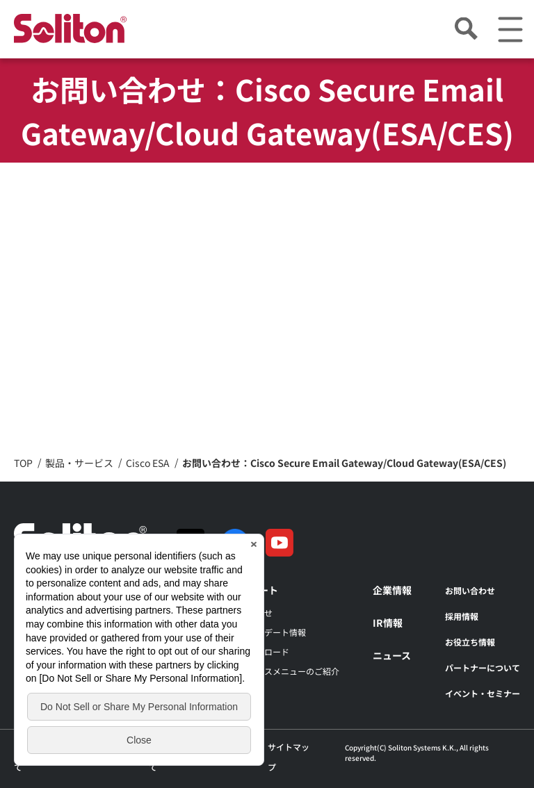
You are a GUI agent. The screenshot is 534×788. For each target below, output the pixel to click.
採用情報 (461, 616)
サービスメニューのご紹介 (289, 671)
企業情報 (392, 590)
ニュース (392, 655)
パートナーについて (482, 667)
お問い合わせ (470, 590)
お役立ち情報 (470, 642)
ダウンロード (264, 651)
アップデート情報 (272, 632)
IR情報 (388, 623)
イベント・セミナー (482, 693)
